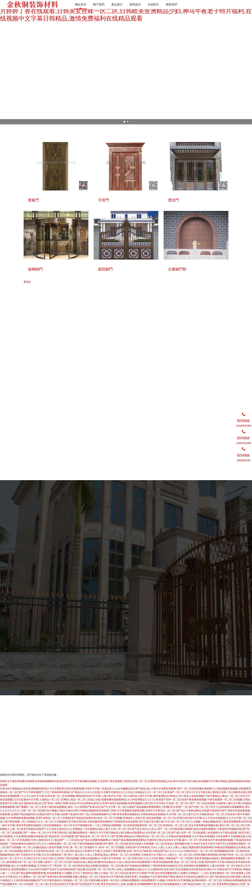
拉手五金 (116, 853)
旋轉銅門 (116, 835)
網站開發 (66, 873)
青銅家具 (116, 861)
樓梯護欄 (116, 857)
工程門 (114, 846)
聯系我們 (198, 831)
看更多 (27, 364)
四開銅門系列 (118, 831)
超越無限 (40, 865)
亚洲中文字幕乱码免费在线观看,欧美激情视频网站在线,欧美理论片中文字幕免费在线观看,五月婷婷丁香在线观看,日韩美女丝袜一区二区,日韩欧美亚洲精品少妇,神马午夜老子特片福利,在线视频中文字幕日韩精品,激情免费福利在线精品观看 (126, 11)
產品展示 (198, 824)
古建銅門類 (117, 842)
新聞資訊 (198, 827)
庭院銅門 (116, 838)
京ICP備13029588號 (48, 873)
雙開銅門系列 (118, 827)
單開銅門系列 (118, 824)
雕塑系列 (116, 850)
